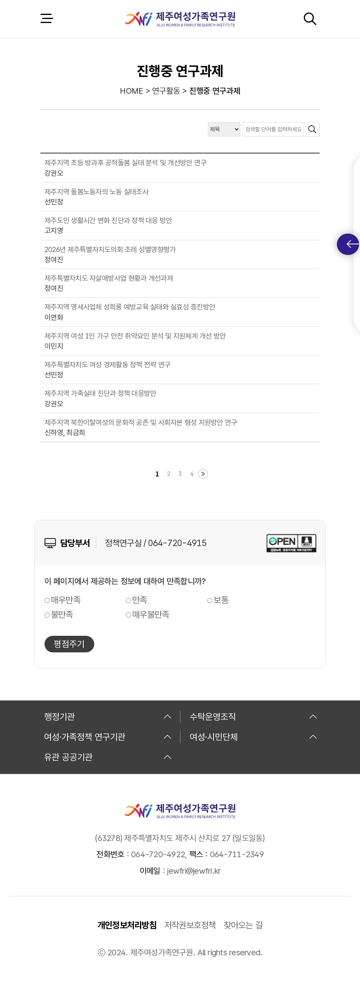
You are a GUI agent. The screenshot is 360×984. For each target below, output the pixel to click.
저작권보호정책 (190, 925)
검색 (310, 19)
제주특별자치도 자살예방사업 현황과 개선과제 (108, 278)
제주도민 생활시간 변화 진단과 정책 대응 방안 (108, 220)
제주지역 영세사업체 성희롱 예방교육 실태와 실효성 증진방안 (129, 307)
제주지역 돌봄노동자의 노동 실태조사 (96, 191)
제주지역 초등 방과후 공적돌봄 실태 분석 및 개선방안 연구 (125, 162)
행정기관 (108, 716)
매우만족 (65, 600)
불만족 (62, 614)
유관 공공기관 (108, 757)
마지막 (203, 474)
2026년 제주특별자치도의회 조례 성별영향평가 (110, 249)
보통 (221, 600)
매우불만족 (150, 614)
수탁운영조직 (254, 716)
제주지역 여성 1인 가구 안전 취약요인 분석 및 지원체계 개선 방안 (135, 336)
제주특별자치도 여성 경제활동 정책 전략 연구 (107, 364)
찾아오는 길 (243, 925)
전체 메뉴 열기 (46, 19)
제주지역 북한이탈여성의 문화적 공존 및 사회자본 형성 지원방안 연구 (140, 422)
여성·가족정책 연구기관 (108, 737)
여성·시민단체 (254, 737)
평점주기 (69, 644)
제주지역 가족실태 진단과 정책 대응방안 (100, 393)
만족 (139, 600)
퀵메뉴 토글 (353, 244)
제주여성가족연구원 (180, 19)
